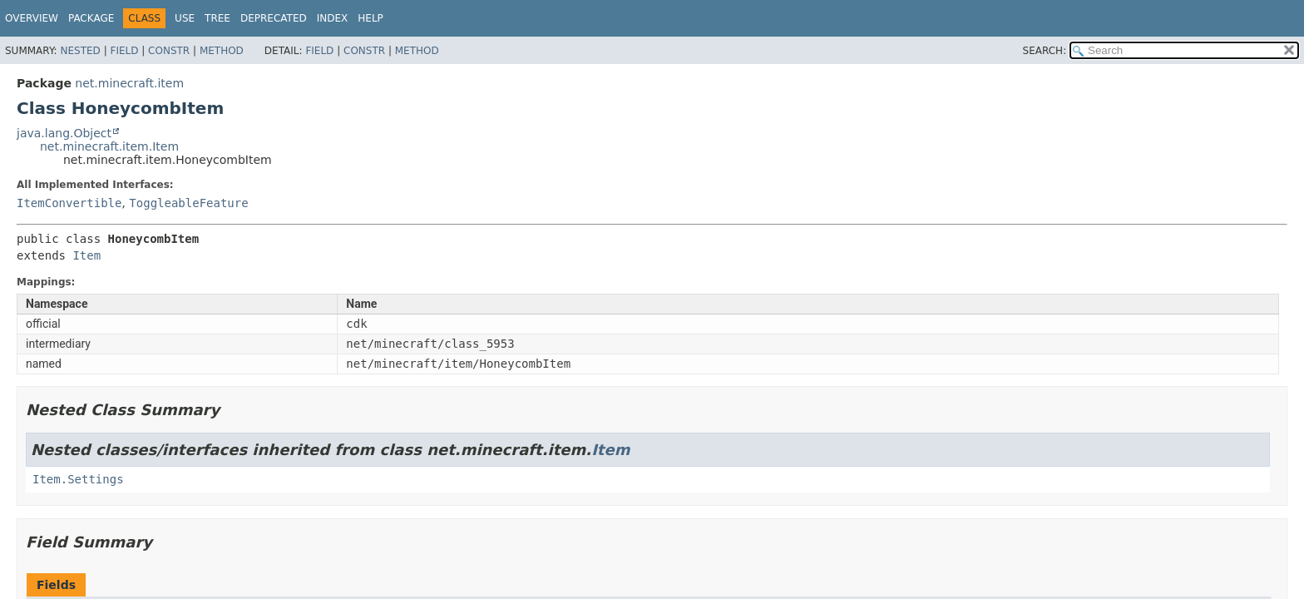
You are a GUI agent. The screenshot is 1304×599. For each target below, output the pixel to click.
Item (86, 255)
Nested (80, 51)
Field (124, 51)
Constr (169, 51)
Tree (217, 18)
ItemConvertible (69, 203)
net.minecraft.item (129, 83)
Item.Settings (78, 479)
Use (185, 18)
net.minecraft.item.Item (109, 146)
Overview (31, 18)
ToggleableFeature (188, 203)
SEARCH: (1045, 51)
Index (332, 18)
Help (370, 18)
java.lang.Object (64, 133)
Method (222, 51)
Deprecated (273, 18)
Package (91, 18)
